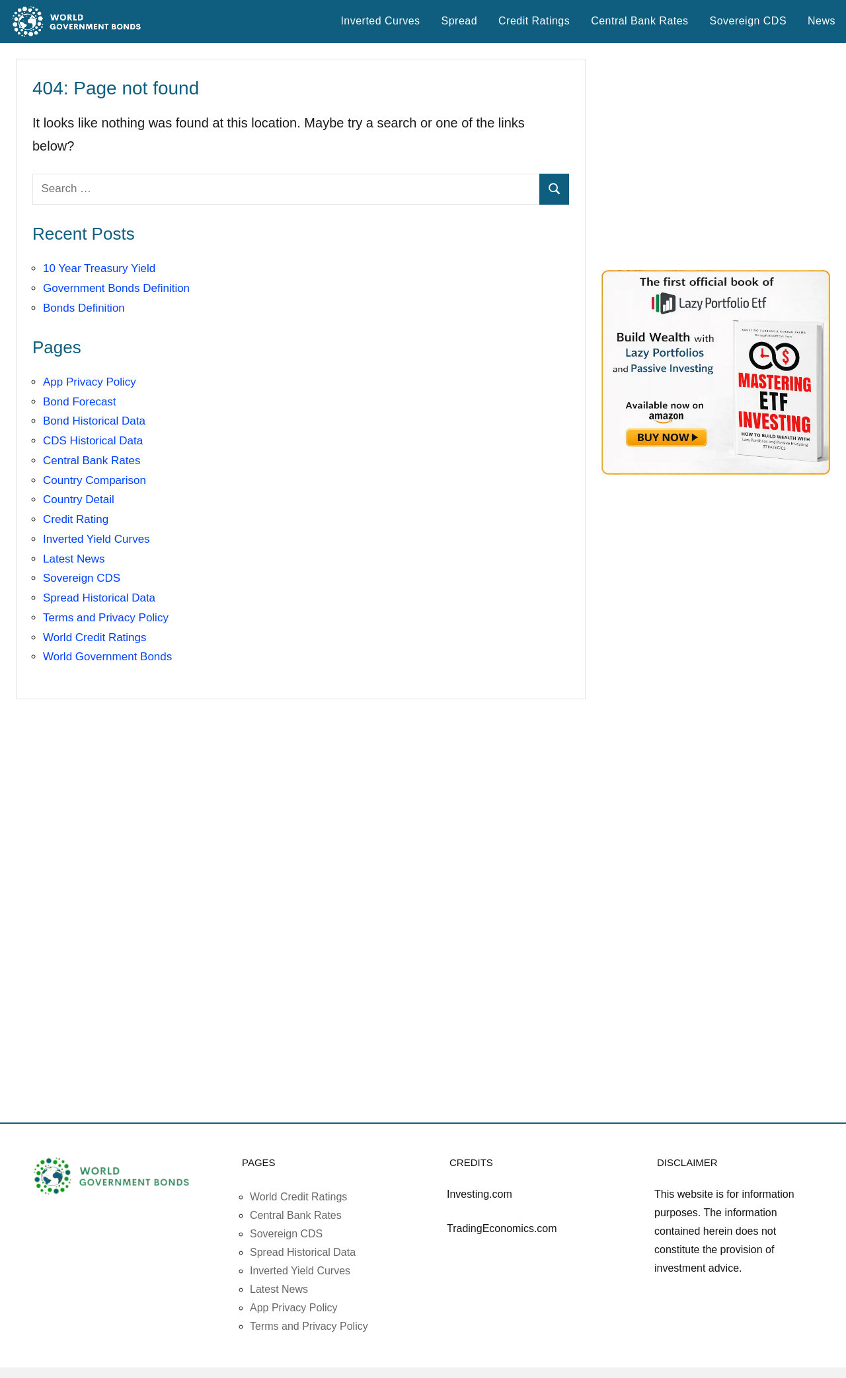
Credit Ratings (534, 20)
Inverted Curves (380, 20)
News (821, 20)
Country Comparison (94, 480)
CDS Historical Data (93, 440)
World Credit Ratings (95, 637)
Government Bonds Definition (116, 288)
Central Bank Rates (639, 20)
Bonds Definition (84, 308)
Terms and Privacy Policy (106, 617)
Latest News (74, 559)
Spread (459, 20)
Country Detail (78, 499)
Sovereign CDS (748, 20)
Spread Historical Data (99, 598)
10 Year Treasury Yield (99, 268)
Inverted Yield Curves (96, 539)
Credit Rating (75, 519)
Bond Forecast (79, 402)
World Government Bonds (107, 656)
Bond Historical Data (94, 421)
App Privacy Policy (89, 382)
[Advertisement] (716, 156)
